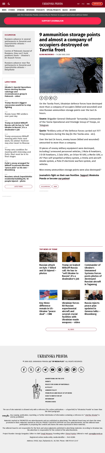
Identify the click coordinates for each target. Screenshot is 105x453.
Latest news (10, 82)
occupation (45, 186)
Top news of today (48, 249)
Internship (49, 399)
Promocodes (50, 402)
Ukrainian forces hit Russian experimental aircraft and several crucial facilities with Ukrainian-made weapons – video (71, 313)
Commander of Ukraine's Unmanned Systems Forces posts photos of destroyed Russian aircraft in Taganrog (93, 275)
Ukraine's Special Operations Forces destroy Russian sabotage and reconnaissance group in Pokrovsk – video (18, 91)
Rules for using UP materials (57, 384)
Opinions (21, 10)
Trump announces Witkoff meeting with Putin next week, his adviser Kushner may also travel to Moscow (17, 139)
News (4, 10)
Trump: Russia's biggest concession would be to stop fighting (18, 105)
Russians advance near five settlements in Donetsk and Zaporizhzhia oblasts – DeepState (18, 66)
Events (48, 381)
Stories (11, 10)
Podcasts (40, 10)
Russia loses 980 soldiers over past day (16, 115)
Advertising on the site (54, 378)
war (55, 186)
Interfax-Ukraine (91, 415)
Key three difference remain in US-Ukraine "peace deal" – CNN (47, 308)
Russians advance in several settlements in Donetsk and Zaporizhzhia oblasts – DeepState (18, 42)
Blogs (65, 10)
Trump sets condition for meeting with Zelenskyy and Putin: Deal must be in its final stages (18, 153)
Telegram (44, 125)
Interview (30, 10)
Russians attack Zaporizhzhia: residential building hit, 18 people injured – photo (18, 178)
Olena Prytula (71, 434)
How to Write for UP (53, 396)
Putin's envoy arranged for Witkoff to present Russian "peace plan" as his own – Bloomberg (17, 166)
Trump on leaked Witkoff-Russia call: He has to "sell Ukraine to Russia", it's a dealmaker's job (71, 272)
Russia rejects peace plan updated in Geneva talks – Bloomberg (92, 308)
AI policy (48, 387)
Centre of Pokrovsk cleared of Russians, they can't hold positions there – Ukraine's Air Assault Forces (18, 54)
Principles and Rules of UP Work (58, 393)
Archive (73, 10)
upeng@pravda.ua (95, 434)
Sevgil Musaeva (46, 434)
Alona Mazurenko (46, 55)
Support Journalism (52, 21)
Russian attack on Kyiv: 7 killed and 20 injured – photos (47, 269)
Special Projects (54, 10)
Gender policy (51, 390)
